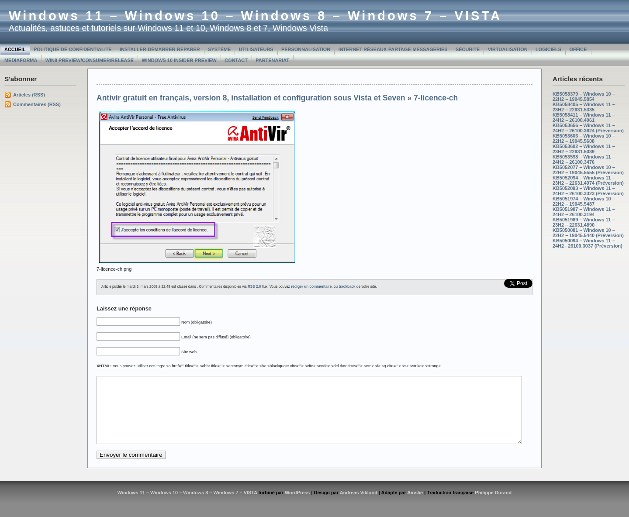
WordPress (297, 505)
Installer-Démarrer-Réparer (160, 49)
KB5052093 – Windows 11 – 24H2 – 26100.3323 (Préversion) (588, 191)
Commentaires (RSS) (37, 104)
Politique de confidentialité (73, 49)
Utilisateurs (256, 49)
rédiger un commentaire (311, 287)
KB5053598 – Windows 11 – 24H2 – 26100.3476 (584, 159)
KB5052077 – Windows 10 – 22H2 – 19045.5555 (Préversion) (588, 170)
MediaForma (20, 60)
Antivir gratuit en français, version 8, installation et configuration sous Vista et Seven (251, 97)
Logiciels (548, 49)
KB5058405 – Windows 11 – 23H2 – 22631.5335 (584, 107)
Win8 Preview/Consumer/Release (89, 60)
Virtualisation (508, 49)
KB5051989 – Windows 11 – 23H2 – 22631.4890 (584, 222)
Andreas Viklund (358, 505)
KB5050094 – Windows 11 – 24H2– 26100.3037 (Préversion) (587, 243)
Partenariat (272, 60)
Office (578, 49)
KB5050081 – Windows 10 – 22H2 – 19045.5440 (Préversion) (588, 232)
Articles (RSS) (29, 94)
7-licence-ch (436, 97)
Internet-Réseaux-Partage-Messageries (393, 49)
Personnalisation (305, 49)
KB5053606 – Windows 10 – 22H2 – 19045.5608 (584, 138)
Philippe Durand (493, 505)
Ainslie (415, 505)
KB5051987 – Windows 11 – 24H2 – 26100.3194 (584, 212)
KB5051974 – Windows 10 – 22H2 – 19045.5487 (584, 201)
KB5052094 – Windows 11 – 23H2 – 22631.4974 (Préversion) (588, 180)
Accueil (15, 49)
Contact (236, 60)
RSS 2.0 (254, 287)
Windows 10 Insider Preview (179, 60)
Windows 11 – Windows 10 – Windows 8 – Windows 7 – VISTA (255, 16)
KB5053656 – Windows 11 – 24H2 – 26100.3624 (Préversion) (588, 128)
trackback (347, 287)
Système (219, 49)
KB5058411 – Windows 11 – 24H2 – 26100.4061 (584, 117)
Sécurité (468, 49)
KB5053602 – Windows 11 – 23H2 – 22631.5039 (584, 149)
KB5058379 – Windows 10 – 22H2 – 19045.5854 (584, 96)
